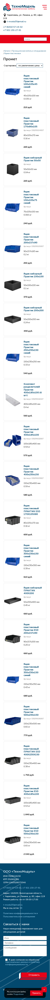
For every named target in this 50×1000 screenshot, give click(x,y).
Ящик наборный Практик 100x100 (34, 275)
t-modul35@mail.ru (16, 21)
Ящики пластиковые (12, 53)
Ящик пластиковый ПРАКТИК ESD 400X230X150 (32, 750)
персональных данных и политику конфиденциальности (22, 963)
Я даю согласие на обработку (22, 962)
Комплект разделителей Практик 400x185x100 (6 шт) (33, 390)
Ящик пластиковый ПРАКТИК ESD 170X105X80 (32, 509)
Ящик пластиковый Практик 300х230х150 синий (31, 551)
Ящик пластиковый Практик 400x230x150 (31, 470)
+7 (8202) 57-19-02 (13, 27)
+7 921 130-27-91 (12, 30)
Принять (36, 993)
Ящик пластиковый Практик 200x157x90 (31, 238)
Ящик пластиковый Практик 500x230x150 (31, 710)
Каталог (7, 51)
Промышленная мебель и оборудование (29, 51)
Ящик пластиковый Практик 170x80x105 (31, 122)
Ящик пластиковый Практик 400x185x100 (31, 430)
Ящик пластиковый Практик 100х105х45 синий (31, 81)
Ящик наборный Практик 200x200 (34, 309)
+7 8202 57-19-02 (12, 888)
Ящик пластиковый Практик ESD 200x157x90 (31, 628)
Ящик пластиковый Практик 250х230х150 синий (31, 347)
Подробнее (18, 994)
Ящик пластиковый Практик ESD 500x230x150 (31, 829)
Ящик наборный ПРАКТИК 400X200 (33, 590)
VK (21, 908)
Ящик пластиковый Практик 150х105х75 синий (31, 197)
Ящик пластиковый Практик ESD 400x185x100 (31, 790)
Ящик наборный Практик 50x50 (33, 159)
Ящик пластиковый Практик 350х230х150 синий (31, 670)
